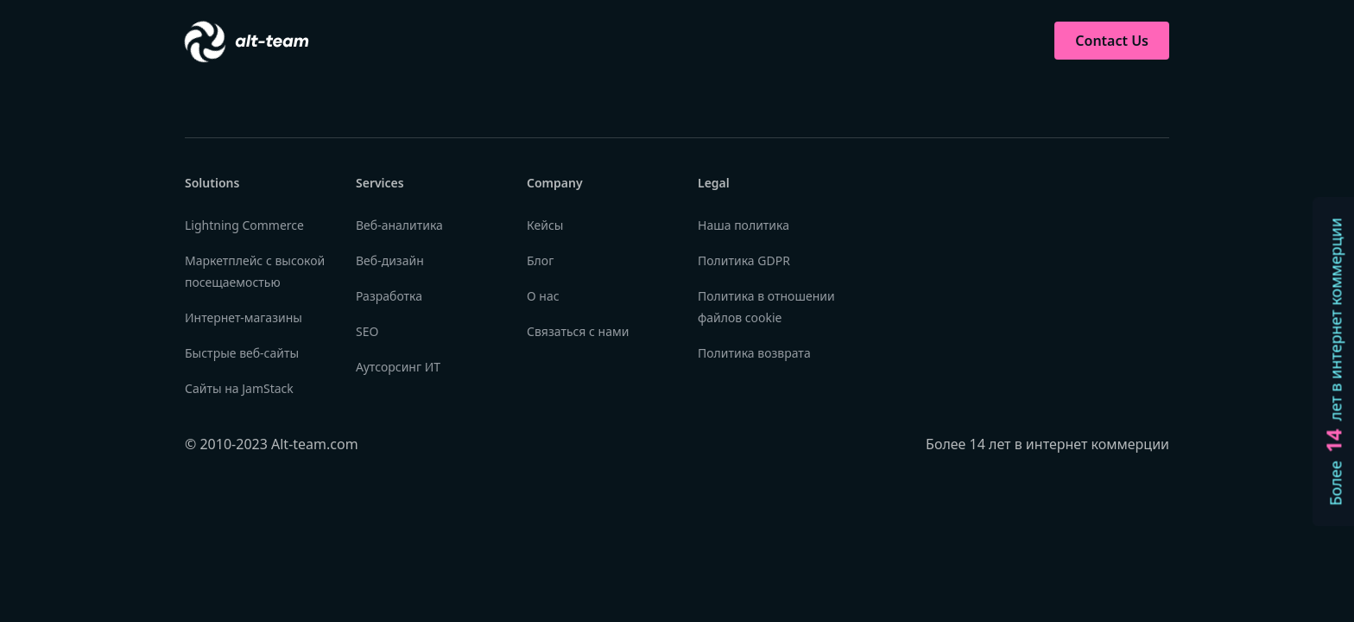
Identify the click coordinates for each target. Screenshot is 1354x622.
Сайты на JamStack (239, 388)
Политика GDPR (744, 260)
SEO (367, 331)
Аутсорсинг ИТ (398, 367)
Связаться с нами (578, 331)
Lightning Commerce (244, 225)
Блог (540, 260)
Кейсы (545, 225)
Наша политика (743, 225)
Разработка (389, 296)
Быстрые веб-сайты (242, 353)
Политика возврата (754, 353)
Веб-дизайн (390, 260)
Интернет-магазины (243, 317)
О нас (543, 296)
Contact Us (1111, 40)
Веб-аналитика (399, 225)
